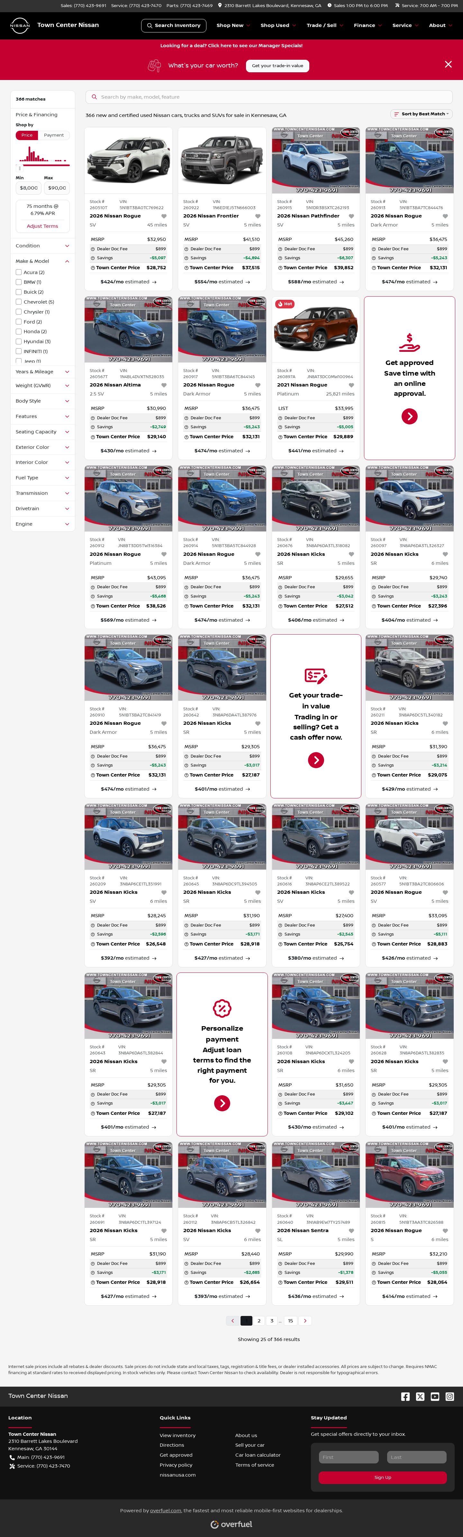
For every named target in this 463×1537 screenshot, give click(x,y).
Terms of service (254, 1465)
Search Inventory (173, 26)
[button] (270, 6)
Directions (172, 1445)
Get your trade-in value (277, 65)
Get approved (176, 1455)
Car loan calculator (258, 1455)
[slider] (19, 168)
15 (290, 1321)
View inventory (177, 1435)
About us (246, 1435)
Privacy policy (176, 1465)
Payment (54, 135)
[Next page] (305, 1321)
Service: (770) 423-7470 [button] (40, 1466)
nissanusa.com (178, 1475)
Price (27, 135)
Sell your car (250, 1445)
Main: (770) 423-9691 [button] (37, 1457)
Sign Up (383, 1477)
